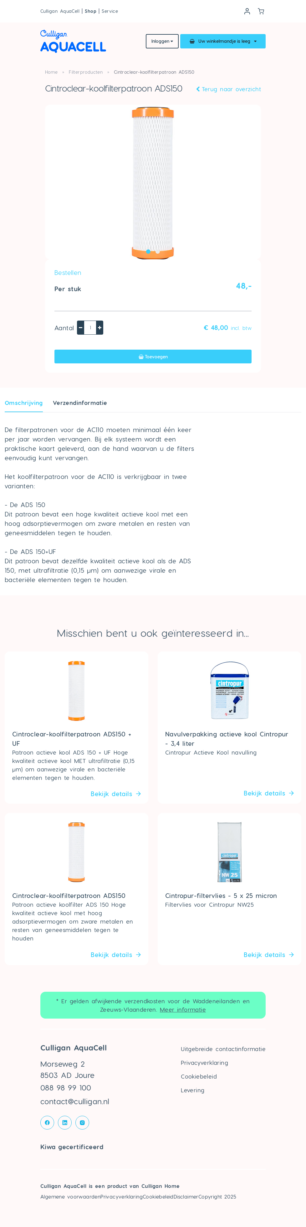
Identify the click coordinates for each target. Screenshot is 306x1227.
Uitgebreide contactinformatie (223, 1048)
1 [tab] (148, 251)
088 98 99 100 (65, 1087)
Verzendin (80, 402)
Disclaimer (186, 1197)
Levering (192, 1090)
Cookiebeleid (199, 1076)
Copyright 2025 (217, 1197)
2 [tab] (158, 251)
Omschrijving (24, 402)
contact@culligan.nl (75, 1101)
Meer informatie (183, 1009)
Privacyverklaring (204, 1062)
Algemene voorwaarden (70, 1197)
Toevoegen (153, 356)
